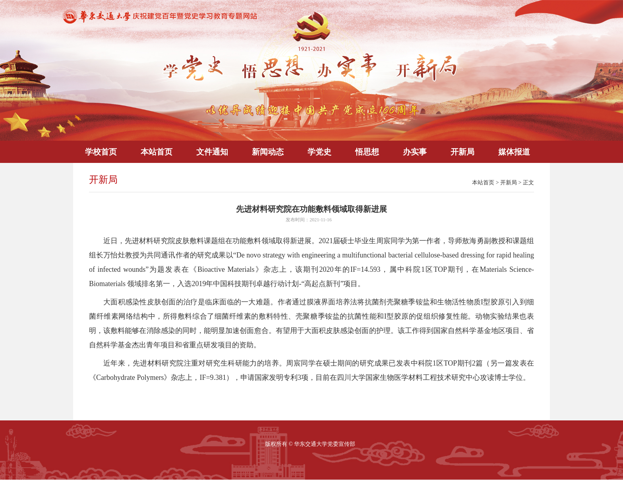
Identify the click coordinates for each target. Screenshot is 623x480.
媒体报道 (514, 151)
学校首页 (101, 151)
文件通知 (212, 151)
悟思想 (367, 151)
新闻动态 (268, 151)
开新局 (462, 151)
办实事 (415, 151)
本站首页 (156, 151)
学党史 (319, 151)
